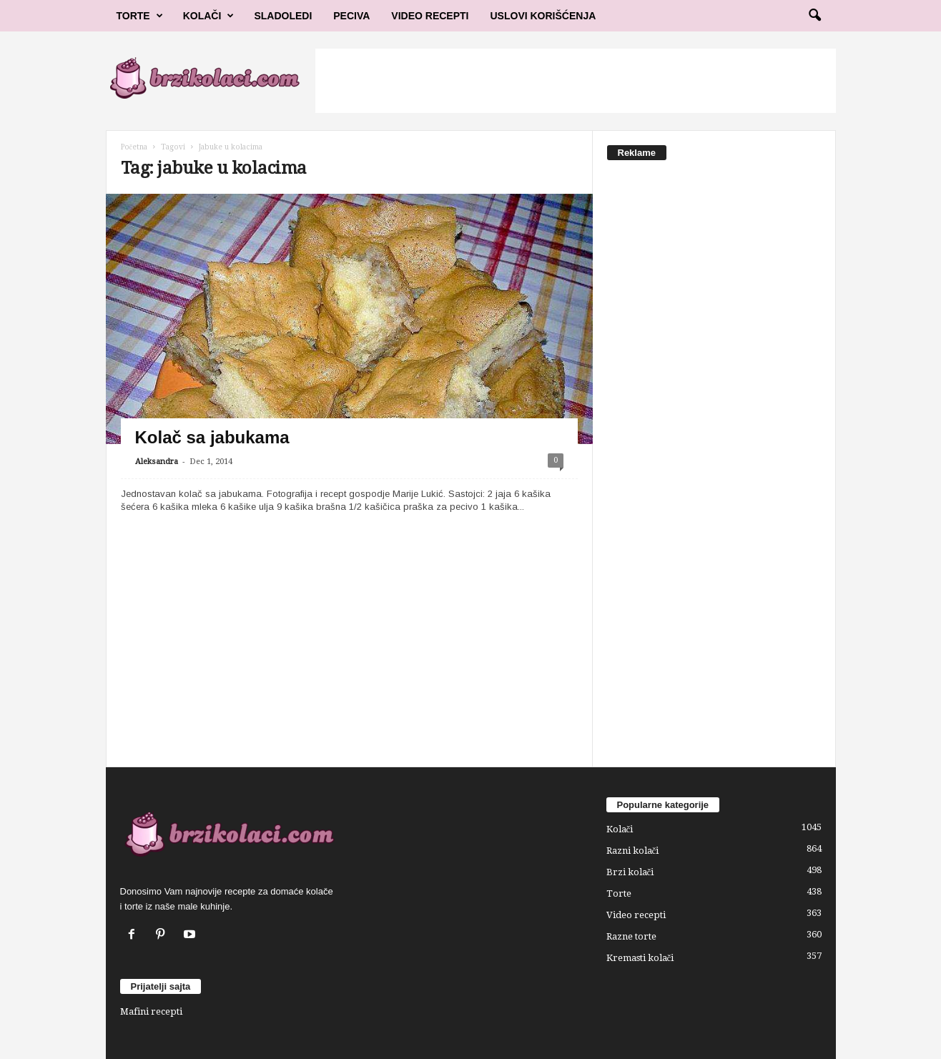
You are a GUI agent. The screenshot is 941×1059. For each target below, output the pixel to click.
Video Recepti (429, 15)
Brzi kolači (630, 872)
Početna (134, 147)
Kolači (209, 15)
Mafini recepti (151, 1011)
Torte (140, 15)
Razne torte (631, 936)
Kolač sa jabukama (212, 437)
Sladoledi (283, 15)
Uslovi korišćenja (543, 15)
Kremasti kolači (640, 957)
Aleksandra (156, 461)
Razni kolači (632, 850)
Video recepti (636, 915)
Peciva (351, 15)
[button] (814, 15)
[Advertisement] (575, 81)
